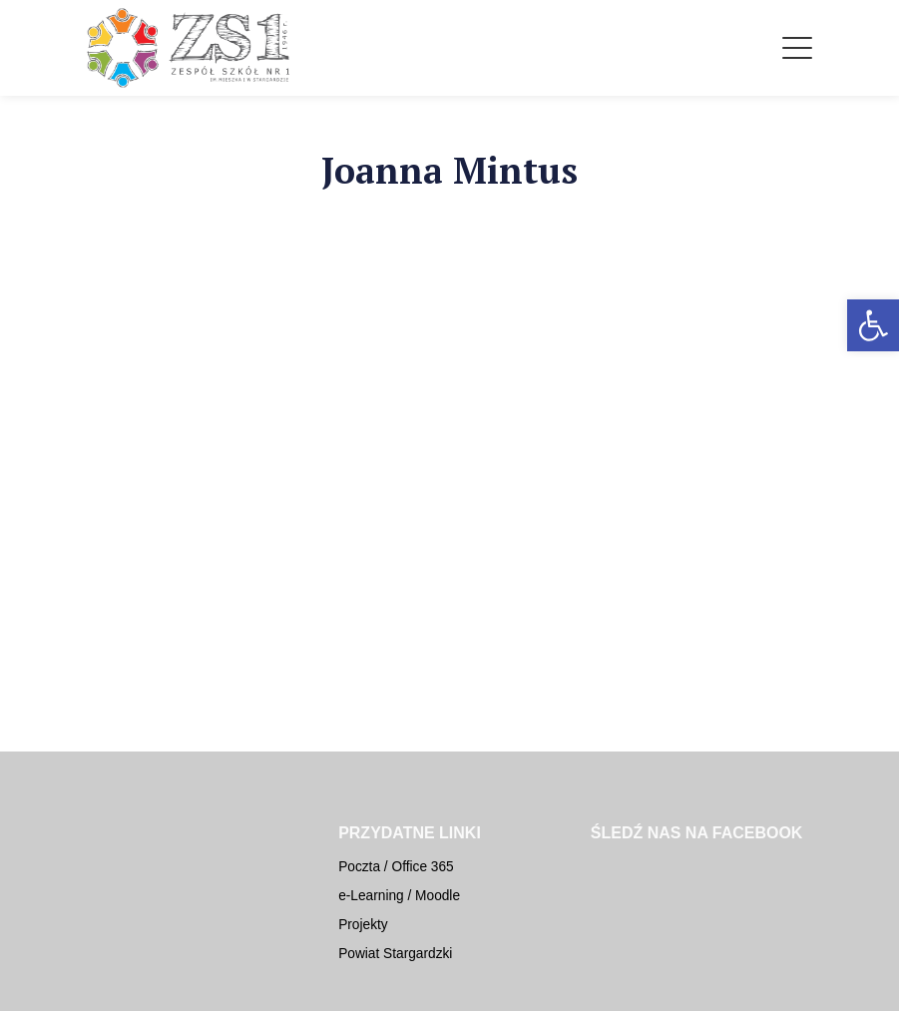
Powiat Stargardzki (395, 953)
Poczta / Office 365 (396, 866)
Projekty (363, 924)
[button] (873, 325)
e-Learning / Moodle (399, 895)
